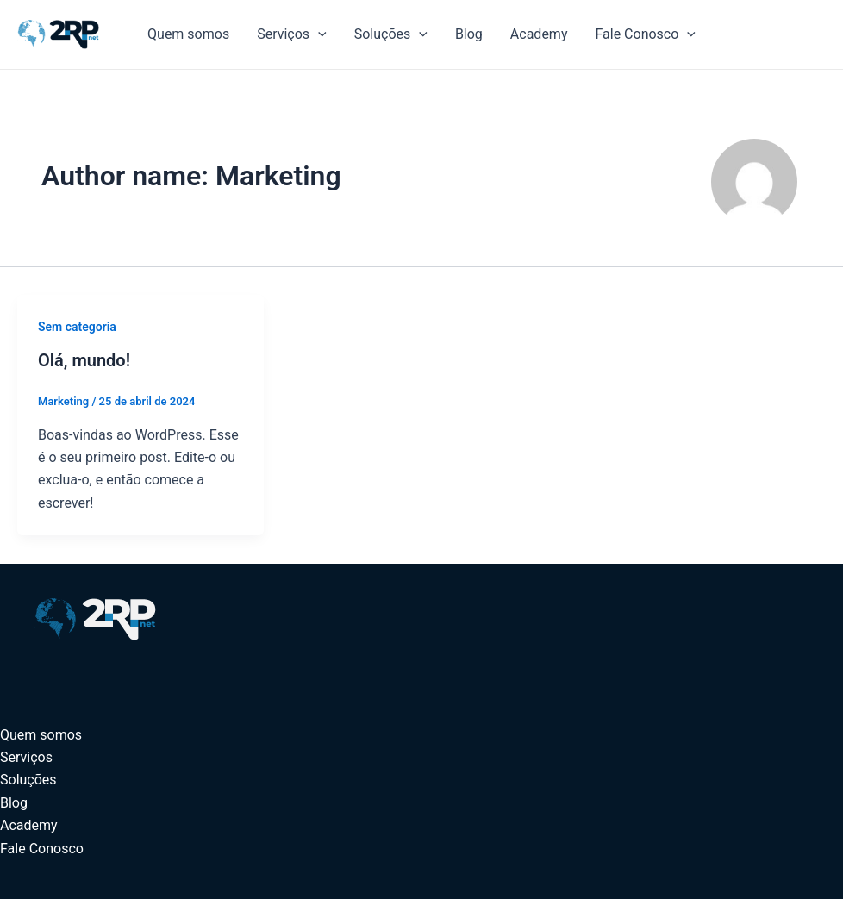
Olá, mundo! (84, 360)
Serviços (292, 34)
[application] (318, 34)
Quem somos (188, 34)
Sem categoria (77, 327)
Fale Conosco (645, 34)
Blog (469, 34)
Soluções (391, 34)
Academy (539, 34)
